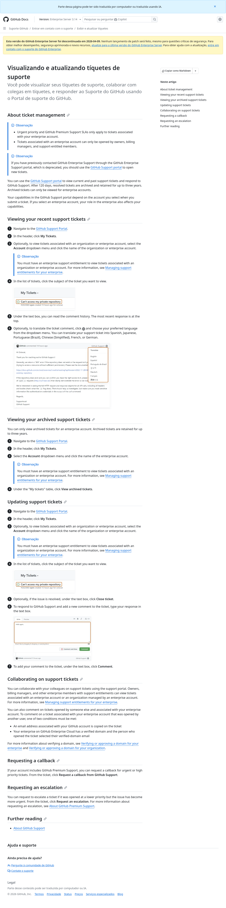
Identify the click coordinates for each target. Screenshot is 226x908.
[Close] (215, 6)
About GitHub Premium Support (71, 806)
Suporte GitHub (18, 28)
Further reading (27, 818)
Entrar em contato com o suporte (52, 28)
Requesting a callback (33, 760)
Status (68, 894)
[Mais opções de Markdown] (195, 71)
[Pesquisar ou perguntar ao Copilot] (120, 19)
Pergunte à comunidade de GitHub (30, 865)
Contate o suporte (20, 870)
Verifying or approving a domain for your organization (67, 748)
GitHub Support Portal (51, 229)
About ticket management (38, 115)
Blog (120, 894)
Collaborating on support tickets (45, 679)
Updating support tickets (37, 502)
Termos (39, 894)
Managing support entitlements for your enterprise (81, 702)
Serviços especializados (100, 894)
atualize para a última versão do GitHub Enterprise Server (127, 45)
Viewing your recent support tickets (48, 219)
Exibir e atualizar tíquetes (92, 28)
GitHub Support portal (106, 167)
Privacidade (54, 894)
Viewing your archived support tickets (51, 419)
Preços (79, 894)
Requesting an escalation (37, 787)
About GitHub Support (29, 828)
